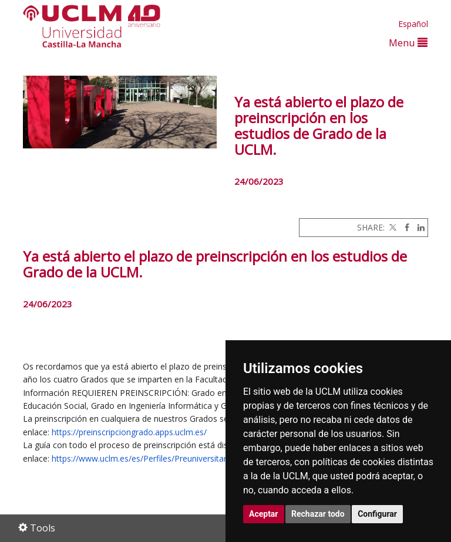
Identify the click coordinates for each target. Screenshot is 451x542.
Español (413, 23)
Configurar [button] (377, 514)
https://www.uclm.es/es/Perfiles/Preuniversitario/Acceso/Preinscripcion (186, 458)
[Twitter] (391, 227)
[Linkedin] (418, 227)
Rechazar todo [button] (318, 514)
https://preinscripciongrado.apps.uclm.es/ (129, 432)
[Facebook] (404, 227)
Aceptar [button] (263, 514)
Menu (408, 42)
